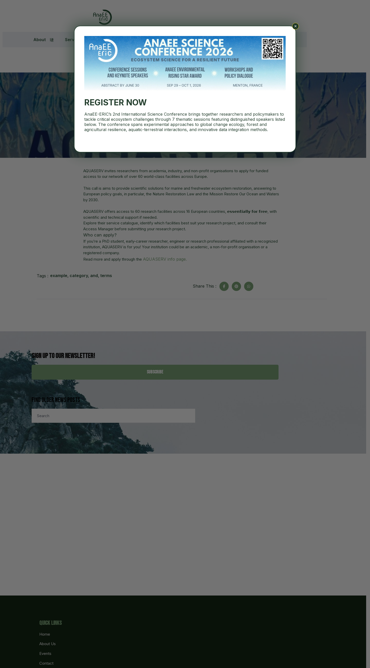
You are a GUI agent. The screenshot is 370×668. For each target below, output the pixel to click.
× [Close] (295, 26)
